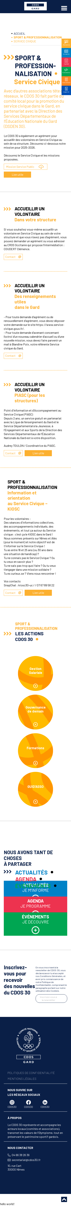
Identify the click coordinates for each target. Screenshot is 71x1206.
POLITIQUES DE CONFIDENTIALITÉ (31, 1073)
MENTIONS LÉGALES (22, 1078)
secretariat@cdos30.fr (26, 1160)
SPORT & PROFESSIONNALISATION (38, 37)
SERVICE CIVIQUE (25, 41)
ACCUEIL (19, 33)
